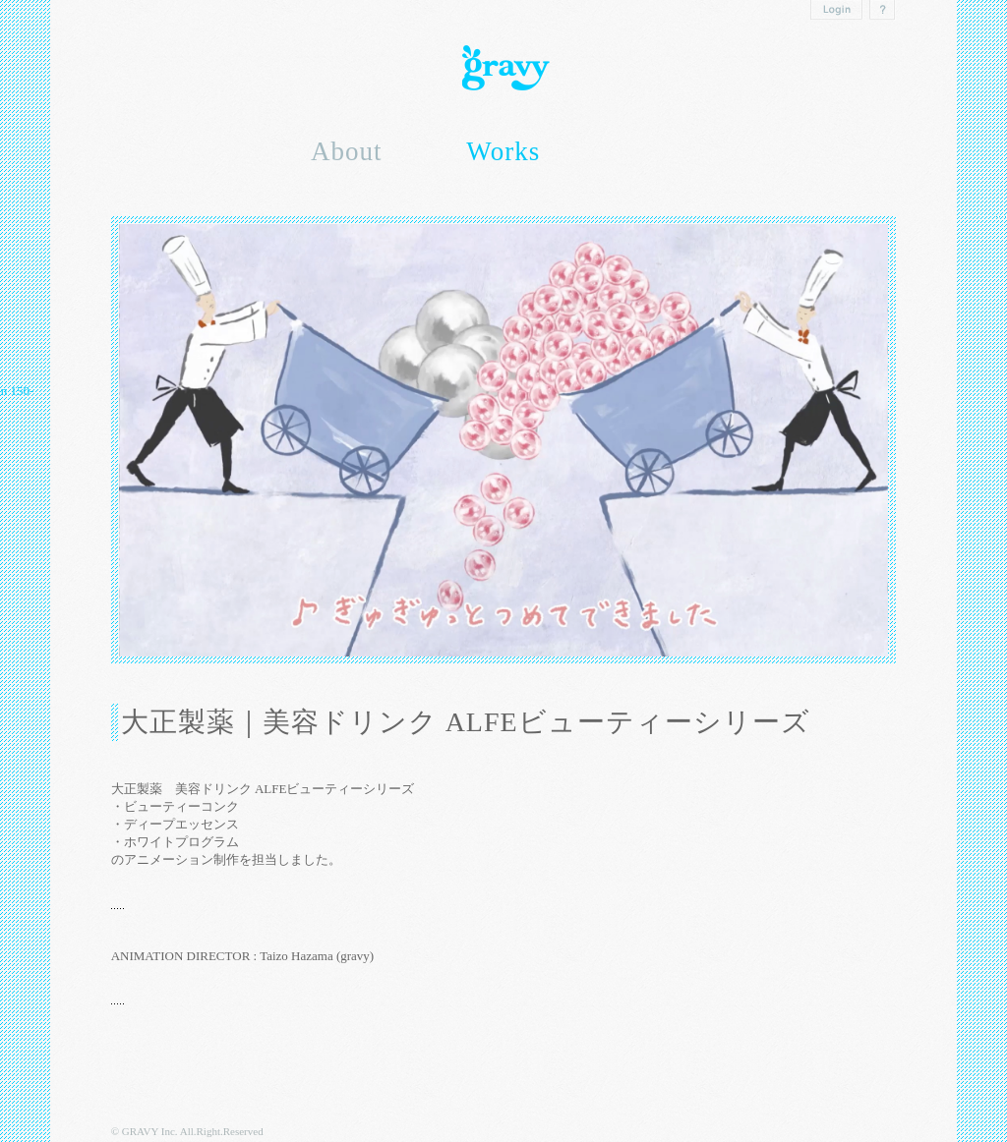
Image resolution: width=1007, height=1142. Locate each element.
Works (503, 151)
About (347, 151)
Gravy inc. (503, 68)
